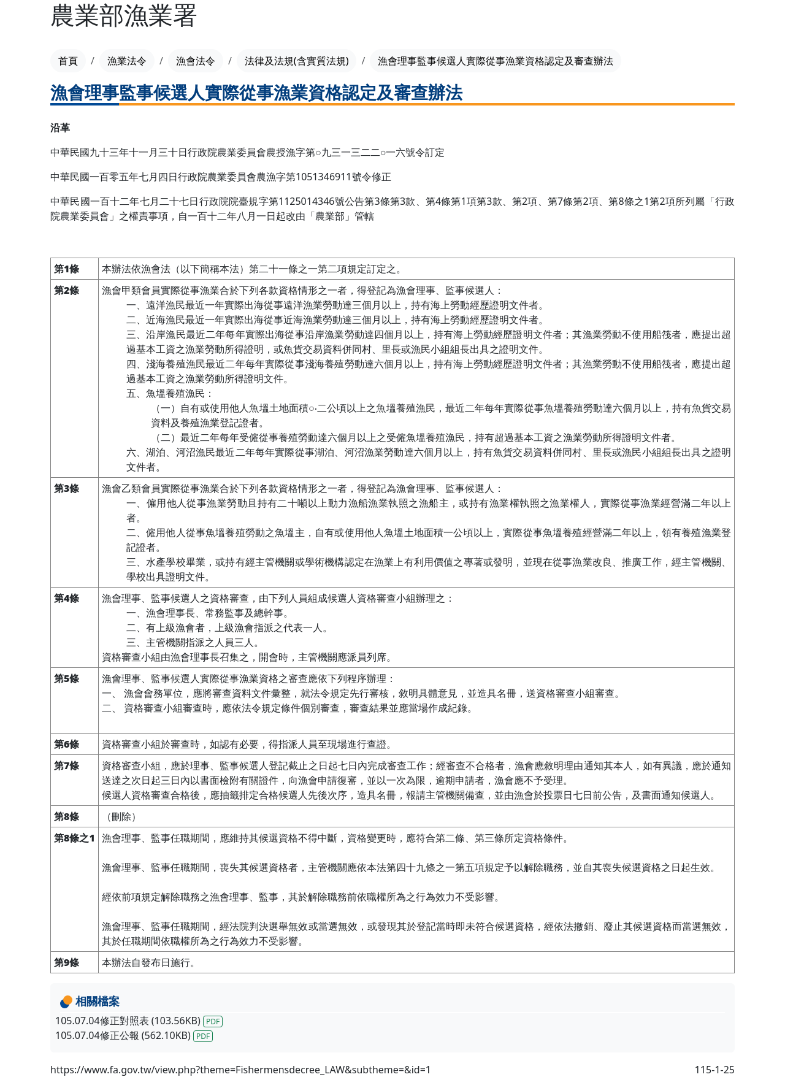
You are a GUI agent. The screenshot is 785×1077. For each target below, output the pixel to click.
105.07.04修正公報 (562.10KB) (134, 1035)
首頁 (68, 60)
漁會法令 (195, 60)
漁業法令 (127, 60)
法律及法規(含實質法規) (297, 60)
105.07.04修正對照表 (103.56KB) (139, 1020)
